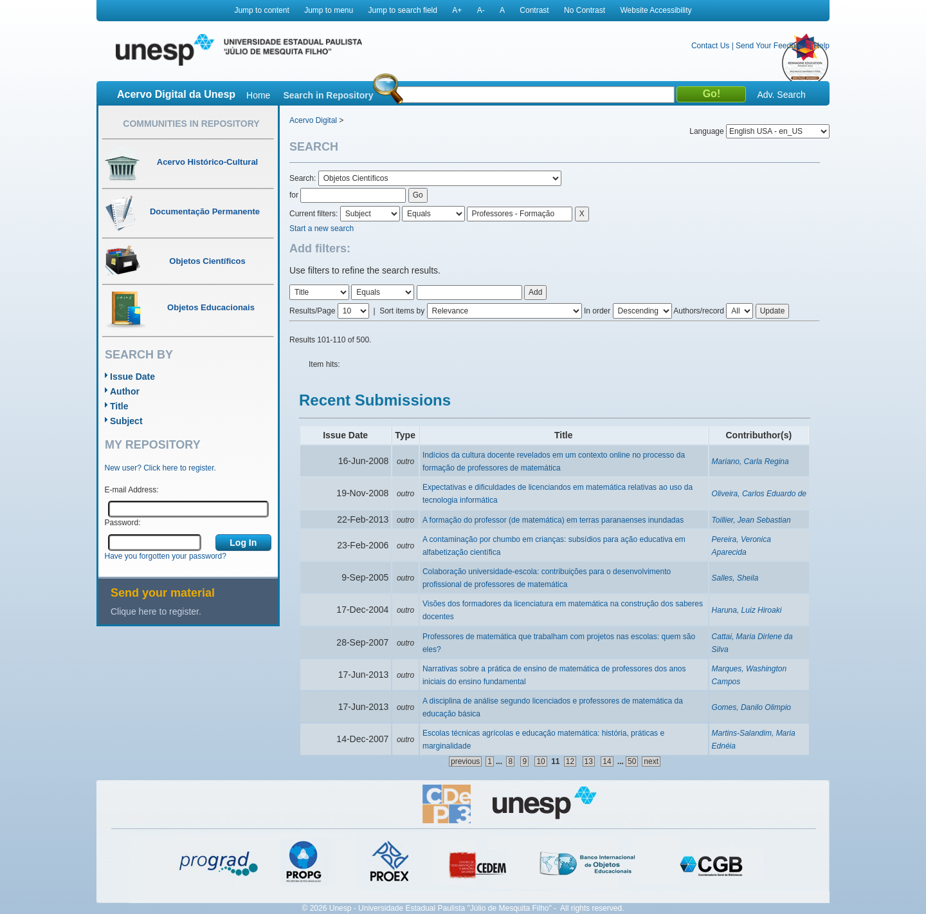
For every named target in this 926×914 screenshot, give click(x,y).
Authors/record (698, 310)
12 (570, 761)
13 (589, 761)
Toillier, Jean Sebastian (751, 520)
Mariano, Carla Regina (750, 461)
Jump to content (261, 10)
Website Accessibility (655, 10)
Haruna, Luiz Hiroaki (747, 610)
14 (607, 761)
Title (119, 406)
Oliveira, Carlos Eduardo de (759, 493)
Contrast (534, 10)
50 (632, 761)
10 (540, 761)
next (651, 761)
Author (125, 391)
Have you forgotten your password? (165, 556)
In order (597, 310)
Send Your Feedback (771, 45)
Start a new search (321, 228)
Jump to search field (402, 10)
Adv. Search (781, 94)
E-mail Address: (132, 489)
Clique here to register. (156, 611)
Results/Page (312, 310)
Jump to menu (328, 10)
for (293, 195)
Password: (123, 522)
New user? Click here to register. (160, 467)
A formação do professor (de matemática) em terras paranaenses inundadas (553, 520)
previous (465, 761)
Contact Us (710, 45)
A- (481, 10)
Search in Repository (328, 95)
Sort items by (401, 310)
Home (258, 95)
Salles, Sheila (735, 578)
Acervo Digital (313, 120)
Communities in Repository (191, 123)
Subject (126, 421)
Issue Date (132, 376)
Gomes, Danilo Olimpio (751, 707)
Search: (303, 178)
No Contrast (584, 10)
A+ (457, 10)
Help (821, 45)
